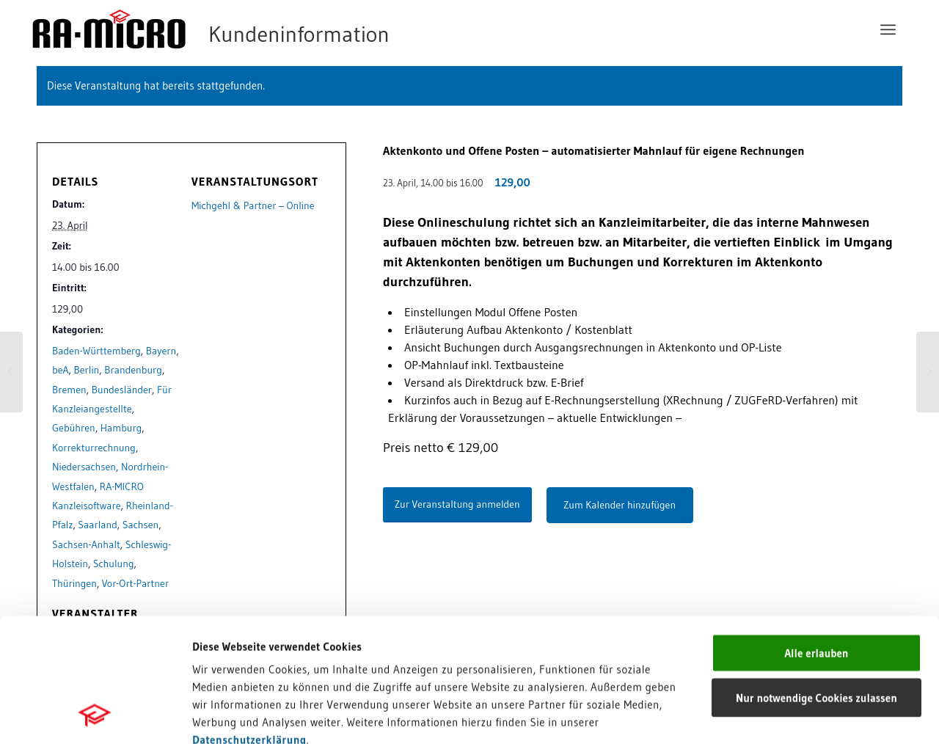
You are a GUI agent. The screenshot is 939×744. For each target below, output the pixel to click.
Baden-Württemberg (96, 350)
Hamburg (121, 427)
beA (60, 369)
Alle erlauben (816, 537)
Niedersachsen (84, 466)
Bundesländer (122, 389)
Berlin (87, 369)
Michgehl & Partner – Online (253, 205)
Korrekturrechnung (94, 447)
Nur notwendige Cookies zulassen (816, 581)
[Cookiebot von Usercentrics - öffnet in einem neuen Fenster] (95, 715)
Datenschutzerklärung (249, 623)
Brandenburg (133, 369)
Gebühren (73, 427)
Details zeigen (740, 715)
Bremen (69, 389)
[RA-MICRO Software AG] (270, 29)
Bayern (161, 350)
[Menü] (888, 29)
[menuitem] (888, 29)
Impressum (220, 641)
